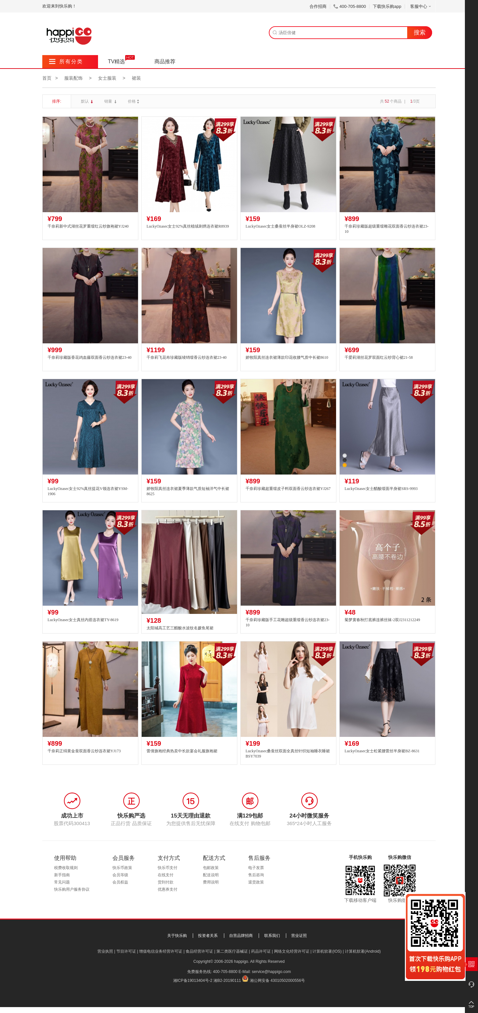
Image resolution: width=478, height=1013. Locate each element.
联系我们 (272, 935)
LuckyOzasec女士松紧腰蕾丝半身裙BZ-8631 (382, 751)
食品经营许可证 (199, 951)
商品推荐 (164, 61)
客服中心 (421, 6)
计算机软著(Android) (363, 951)
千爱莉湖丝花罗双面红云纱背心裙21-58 (379, 357)
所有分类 (66, 61)
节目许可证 (126, 951)
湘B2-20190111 (227, 980)
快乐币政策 (122, 867)
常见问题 (62, 882)
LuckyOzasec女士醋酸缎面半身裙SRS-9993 (381, 488)
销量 (108, 101)
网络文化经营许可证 (291, 951)
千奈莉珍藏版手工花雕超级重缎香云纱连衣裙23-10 (287, 623)
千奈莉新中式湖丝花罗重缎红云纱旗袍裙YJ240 (88, 226)
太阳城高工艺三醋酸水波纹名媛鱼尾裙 (180, 628)
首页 (46, 78)
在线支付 (165, 875)
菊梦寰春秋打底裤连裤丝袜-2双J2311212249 (382, 620)
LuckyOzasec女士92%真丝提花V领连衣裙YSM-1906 (88, 491)
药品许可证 (261, 951)
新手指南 (62, 875)
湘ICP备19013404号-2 (192, 980)
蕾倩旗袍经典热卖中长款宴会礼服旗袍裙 (182, 751)
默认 (85, 101)
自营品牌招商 (241, 935)
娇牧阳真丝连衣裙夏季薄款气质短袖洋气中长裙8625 (188, 491)
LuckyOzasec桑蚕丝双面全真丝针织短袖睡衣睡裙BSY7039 (288, 754)
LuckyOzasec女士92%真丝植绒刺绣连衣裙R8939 (188, 226)
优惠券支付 (167, 889)
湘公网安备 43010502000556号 (277, 980)
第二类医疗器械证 (232, 951)
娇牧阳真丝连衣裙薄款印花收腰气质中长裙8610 (287, 357)
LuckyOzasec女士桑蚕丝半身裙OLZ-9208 (280, 226)
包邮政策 (211, 867)
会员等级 (120, 875)
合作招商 (318, 6)
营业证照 (299, 935)
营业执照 (105, 951)
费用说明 (211, 882)
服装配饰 (73, 78)
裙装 (136, 78)
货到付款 (165, 882)
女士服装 (107, 78)
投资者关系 (208, 935)
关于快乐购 (177, 935)
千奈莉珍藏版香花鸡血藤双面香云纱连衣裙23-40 (89, 357)
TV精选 (116, 61)
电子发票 (256, 867)
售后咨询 (256, 875)
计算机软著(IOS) (327, 951)
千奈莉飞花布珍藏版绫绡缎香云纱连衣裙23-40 (187, 357)
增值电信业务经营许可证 (160, 951)
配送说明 (211, 875)
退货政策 (256, 882)
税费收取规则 (66, 867)
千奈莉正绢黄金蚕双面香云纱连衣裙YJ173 (84, 751)
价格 (134, 101)
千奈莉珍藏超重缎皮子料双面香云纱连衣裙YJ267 (288, 488)
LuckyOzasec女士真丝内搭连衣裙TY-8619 (83, 620)
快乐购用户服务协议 (72, 889)
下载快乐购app (387, 6)
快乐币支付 (167, 867)
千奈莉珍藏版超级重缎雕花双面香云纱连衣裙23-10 (386, 229)
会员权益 (120, 882)
